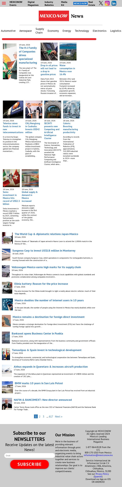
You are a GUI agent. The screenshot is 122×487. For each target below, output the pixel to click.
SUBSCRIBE (29, 464)
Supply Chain (40, 30)
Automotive (8, 31)
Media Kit (64, 3)
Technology (82, 31)
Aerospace (25, 31)
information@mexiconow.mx (98, 455)
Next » (58, 416)
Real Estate (84, 3)
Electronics (99, 31)
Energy (67, 31)
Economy (53, 31)
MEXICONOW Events (16, 3)
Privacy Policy (102, 473)
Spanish (98, 476)
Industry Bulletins (49, 3)
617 (51, 416)
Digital (33, 3)
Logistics (115, 31)
